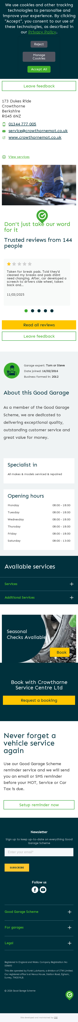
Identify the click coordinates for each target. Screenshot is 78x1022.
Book (62, 652)
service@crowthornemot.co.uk (38, 130)
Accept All (39, 69)
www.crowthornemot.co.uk (35, 137)
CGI (56, 1017)
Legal (9, 943)
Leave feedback (39, 85)
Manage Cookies (39, 56)
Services (11, 584)
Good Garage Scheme (21, 912)
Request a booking (39, 700)
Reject (39, 44)
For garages (14, 927)
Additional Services (20, 597)
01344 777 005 (22, 123)
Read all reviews (39, 324)
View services (19, 157)
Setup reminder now (39, 804)
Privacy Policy (42, 31)
